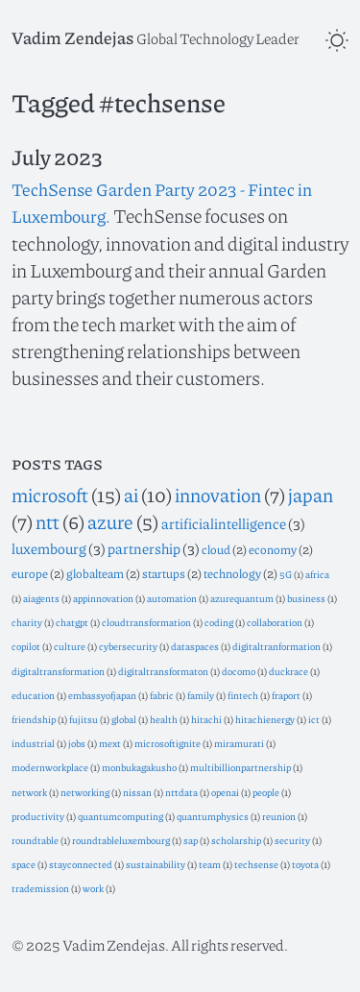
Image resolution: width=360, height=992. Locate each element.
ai (131, 494)
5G (285, 574)
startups (163, 573)
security (292, 840)
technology (232, 573)
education (33, 695)
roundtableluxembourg (121, 840)
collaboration (274, 622)
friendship (34, 719)
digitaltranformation (276, 646)
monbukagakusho (139, 767)
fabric (162, 695)
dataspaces (195, 646)
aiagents (41, 598)
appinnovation (103, 598)
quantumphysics (213, 816)
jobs (76, 743)
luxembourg (49, 548)
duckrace (288, 671)
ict (314, 719)
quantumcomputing (120, 816)
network (29, 792)
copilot (26, 646)
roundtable (35, 840)
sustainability (155, 864)
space (24, 864)
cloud (216, 549)
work (93, 888)
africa (317, 574)
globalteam (95, 573)
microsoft (50, 494)
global (123, 719)
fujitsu (83, 719)
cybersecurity (128, 646)
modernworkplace (50, 767)
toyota (305, 864)
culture (69, 646)
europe (30, 573)
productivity (38, 816)
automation (172, 598)
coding (218, 622)
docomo (238, 671)
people (265, 792)
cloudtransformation (146, 622)
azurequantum (242, 598)
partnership (144, 548)
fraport (286, 695)
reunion (279, 816)
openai (225, 792)
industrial (33, 743)
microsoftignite (167, 743)
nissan (137, 792)
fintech (243, 695)
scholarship (236, 840)
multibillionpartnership (240, 767)
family (200, 695)
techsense (256, 864)
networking (84, 792)
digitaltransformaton (163, 671)
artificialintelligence (223, 523)
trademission (40, 888)
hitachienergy (265, 719)
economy (273, 549)
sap (190, 840)
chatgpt (72, 622)
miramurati (239, 743)
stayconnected (80, 864)
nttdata (181, 792)
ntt (48, 521)
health (164, 719)
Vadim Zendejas (72, 37)
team (210, 864)
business (306, 598)
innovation (218, 494)
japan (310, 494)
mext (110, 743)
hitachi (206, 719)
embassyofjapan (102, 695)
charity (27, 622)
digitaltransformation (58, 671)
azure (110, 521)
